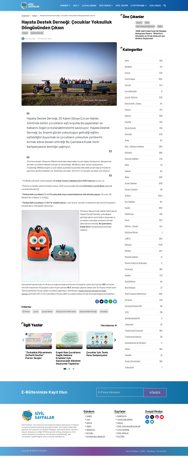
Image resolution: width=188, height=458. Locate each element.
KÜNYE (120, 423)
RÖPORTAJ (90, 430)
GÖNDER (155, 392)
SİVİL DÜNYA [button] (104, 5)
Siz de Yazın (161, 453)
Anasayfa (25, 15)
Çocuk (36, 279)
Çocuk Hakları (47, 279)
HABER (89, 417)
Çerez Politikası (132, 453)
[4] (51, 205)
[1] (102, 180)
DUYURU (89, 434)
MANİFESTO (122, 417)
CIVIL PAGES (154, 5)
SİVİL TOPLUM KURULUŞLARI (128, 427)
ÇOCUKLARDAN (88, 5)
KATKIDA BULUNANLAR (95, 437)
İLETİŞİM (120, 437)
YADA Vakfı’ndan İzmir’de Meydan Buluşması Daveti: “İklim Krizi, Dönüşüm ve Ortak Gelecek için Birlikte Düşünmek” (150, 35)
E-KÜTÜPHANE (123, 430)
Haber (34, 15)
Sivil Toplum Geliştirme (145, 26)
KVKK (143, 453)
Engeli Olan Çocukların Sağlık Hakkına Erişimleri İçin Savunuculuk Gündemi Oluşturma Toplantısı (68, 324)
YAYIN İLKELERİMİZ (125, 420)
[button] (64, 335)
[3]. (47, 197)
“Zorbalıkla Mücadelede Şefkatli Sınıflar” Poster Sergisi (38, 321)
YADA (160, 26)
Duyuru (139, 22)
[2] (37, 189)
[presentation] (23, 307)
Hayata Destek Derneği (90, 279)
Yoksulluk (106, 279)
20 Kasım (26, 279)
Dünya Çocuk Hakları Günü (67, 279)
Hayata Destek (37, 33)
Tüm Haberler (108, 291)
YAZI (88, 420)
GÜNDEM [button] (63, 5)
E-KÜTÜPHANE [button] (137, 5)
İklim (147, 22)
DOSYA (89, 423)
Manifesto (151, 453)
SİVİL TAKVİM (121, 5)
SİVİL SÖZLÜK (123, 434)
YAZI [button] (74, 5)
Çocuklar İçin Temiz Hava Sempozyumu (97, 320)
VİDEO (88, 427)
